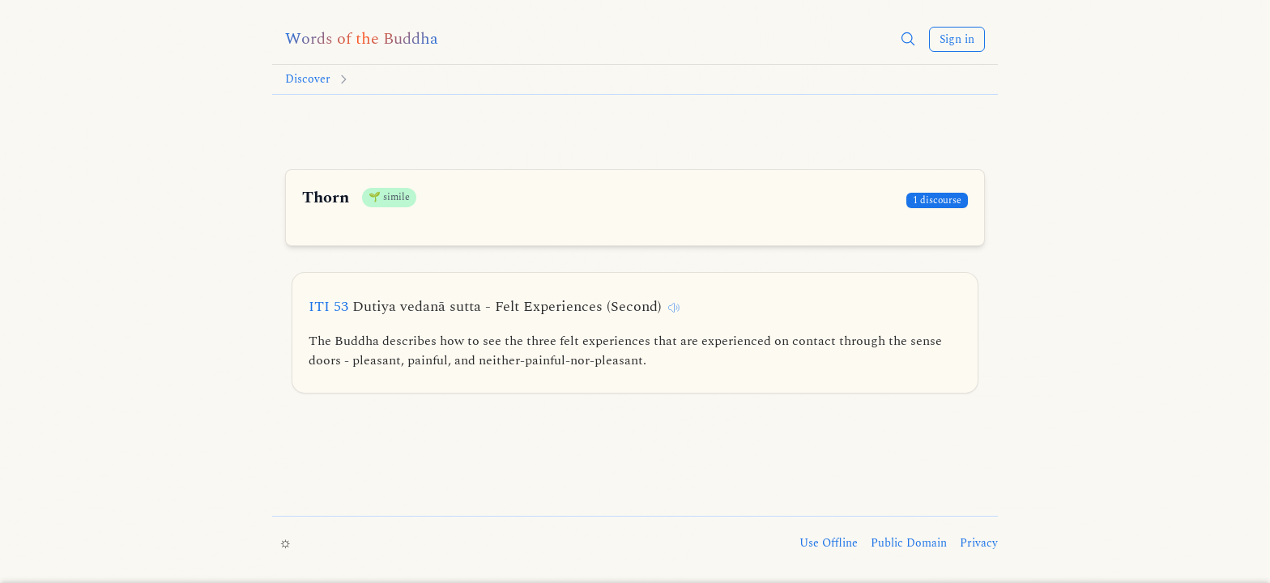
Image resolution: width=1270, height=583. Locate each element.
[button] (908, 38)
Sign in (957, 39)
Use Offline (828, 543)
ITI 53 (485, 306)
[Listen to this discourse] (673, 307)
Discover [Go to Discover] (307, 79)
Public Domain (909, 543)
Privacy (979, 543)
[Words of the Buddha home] (361, 39)
